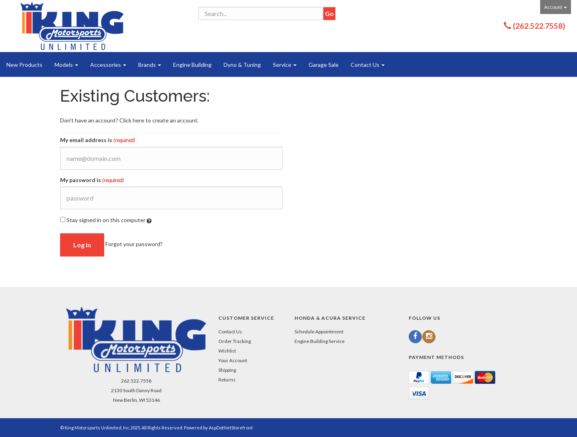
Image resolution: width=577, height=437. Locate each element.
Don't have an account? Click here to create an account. (129, 120)
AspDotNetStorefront (231, 427)
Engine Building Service (320, 341)
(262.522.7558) (539, 25)
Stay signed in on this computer (105, 220)
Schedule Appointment (319, 332)
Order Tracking (234, 341)
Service (285, 64)
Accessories (108, 64)
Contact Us (368, 64)
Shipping (227, 370)
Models (66, 64)
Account (555, 7)
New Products (24, 64)
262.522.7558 (136, 381)
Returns (227, 380)
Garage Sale (324, 64)
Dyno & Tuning (242, 64)
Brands (149, 64)
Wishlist (227, 351)
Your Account (232, 360)
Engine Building (192, 64)
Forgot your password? (134, 244)
